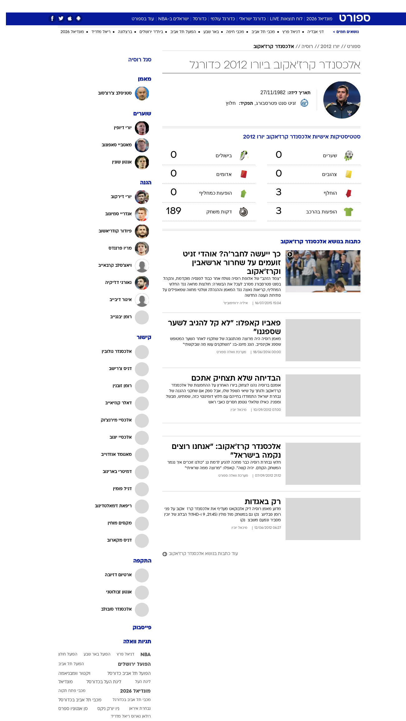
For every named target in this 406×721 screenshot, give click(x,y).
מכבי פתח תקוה (66, 691)
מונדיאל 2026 (313, 19)
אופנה (120, 6)
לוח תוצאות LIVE (280, 19)
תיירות (166, 6)
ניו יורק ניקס (102, 709)
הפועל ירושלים (128, 664)
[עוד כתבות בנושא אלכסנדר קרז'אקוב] (255, 554)
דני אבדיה (309, 32)
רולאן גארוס (135, 717)
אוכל (207, 6)
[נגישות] (8, 6)
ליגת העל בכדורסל (98, 682)
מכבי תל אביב (257, 32)
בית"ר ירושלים (145, 32)
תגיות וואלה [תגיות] (131, 642)
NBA (140, 654)
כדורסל (194, 19)
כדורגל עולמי (217, 19)
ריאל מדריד (95, 32)
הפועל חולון (61, 654)
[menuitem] (322, 6)
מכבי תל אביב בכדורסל (73, 700)
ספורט (304, 6)
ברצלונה (119, 32)
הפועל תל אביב (177, 32)
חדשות (325, 6)
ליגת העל (137, 682)
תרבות (260, 6)
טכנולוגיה (143, 6)
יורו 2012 (324, 46)
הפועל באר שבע (91, 654)
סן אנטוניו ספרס (67, 709)
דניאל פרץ (285, 32)
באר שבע (205, 32)
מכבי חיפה (229, 32)
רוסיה (301, 46)
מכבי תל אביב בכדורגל (126, 700)
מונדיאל (282, 6)
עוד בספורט (137, 19)
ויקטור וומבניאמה (68, 674)
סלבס (240, 6)
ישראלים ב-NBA (167, 19)
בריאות (187, 6)
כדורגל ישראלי (246, 19)
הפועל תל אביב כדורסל (123, 674)
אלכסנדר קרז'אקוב (267, 46)
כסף (223, 6)
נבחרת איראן (134, 709)
